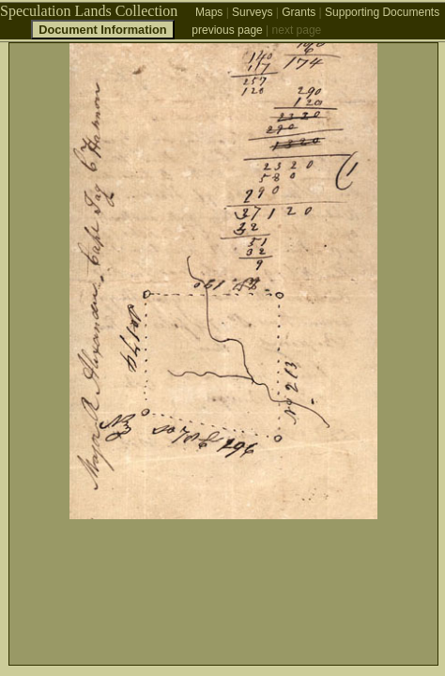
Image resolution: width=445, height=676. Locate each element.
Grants (298, 12)
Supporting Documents (382, 12)
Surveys (252, 12)
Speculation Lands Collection (88, 11)
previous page (227, 30)
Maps (208, 12)
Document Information (102, 30)
